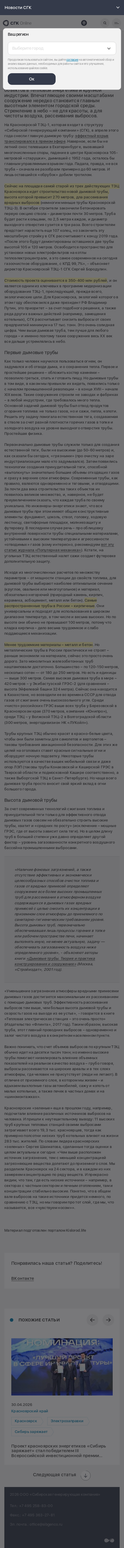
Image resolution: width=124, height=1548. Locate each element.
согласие (72, 59)
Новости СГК (63, 7)
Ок (31, 79)
